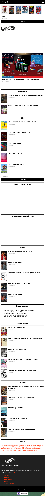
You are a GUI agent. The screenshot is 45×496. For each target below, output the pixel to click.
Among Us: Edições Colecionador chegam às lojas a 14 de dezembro (20, 79)
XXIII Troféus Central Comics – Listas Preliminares (23, 310)
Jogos (4, 77)
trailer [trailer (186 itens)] (19, 450)
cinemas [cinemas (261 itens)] (41, 445)
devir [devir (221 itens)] (12, 447)
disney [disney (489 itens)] (14, 447)
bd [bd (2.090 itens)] (23, 445)
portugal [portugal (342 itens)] (32, 448)
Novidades (10, 77)
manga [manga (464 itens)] (33, 447)
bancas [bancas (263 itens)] (14, 445)
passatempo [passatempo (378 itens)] (10, 448)
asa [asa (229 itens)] (12, 445)
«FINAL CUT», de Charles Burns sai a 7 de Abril (18, 316)
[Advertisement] (22, 41)
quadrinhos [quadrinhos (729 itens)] (3, 450)
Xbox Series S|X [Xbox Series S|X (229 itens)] (34, 450)
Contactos (6, 481)
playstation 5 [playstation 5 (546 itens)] (27, 448)
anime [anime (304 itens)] (2, 445)
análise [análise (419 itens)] (9, 445)
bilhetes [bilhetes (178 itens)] (30, 445)
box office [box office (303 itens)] (34, 445)
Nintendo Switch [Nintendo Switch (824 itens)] (4, 448)
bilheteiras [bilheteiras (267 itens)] (27, 445)
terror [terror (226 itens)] (16, 450)
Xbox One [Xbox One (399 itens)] (29, 450)
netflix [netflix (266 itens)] (39, 447)
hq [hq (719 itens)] (21, 447)
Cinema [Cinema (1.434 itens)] (38, 445)
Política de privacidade (9, 483)
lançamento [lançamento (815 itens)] (27, 447)
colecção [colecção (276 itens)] (3, 447)
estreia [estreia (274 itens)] (17, 447)
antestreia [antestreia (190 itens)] (6, 445)
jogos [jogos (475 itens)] (23, 447)
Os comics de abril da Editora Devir (18, 313)
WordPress (25, 489)
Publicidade (6, 477)
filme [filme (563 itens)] (20, 447)
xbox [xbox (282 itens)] (26, 450)
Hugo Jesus (6, 313)
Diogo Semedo (7, 310)
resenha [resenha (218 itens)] (7, 450)
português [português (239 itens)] (36, 448)
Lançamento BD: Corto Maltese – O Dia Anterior (16, 312)
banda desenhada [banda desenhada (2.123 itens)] (19, 445)
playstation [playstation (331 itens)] (16, 448)
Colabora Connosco (8, 479)
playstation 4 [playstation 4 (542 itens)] (21, 448)
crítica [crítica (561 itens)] (9, 447)
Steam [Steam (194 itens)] (13, 450)
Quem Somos (6, 475)
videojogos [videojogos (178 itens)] (22, 450)
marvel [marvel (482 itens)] (36, 447)
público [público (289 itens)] (39, 448)
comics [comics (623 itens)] (6, 447)
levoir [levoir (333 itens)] (31, 447)
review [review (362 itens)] (10, 450)
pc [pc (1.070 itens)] (13, 448)
